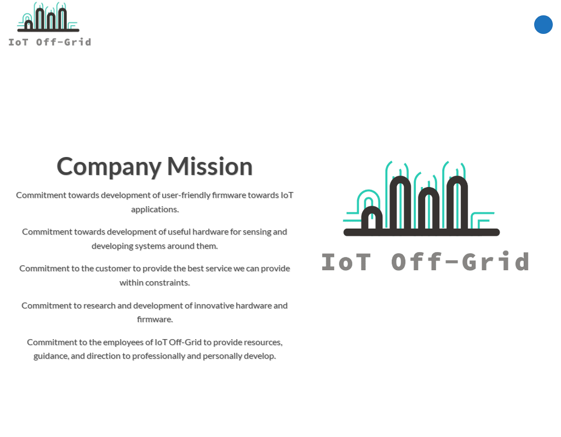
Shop (201, 24)
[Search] (466, 24)
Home (173, 24)
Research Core (330, 24)
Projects (386, 24)
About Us (433, 24)
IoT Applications (256, 24)
